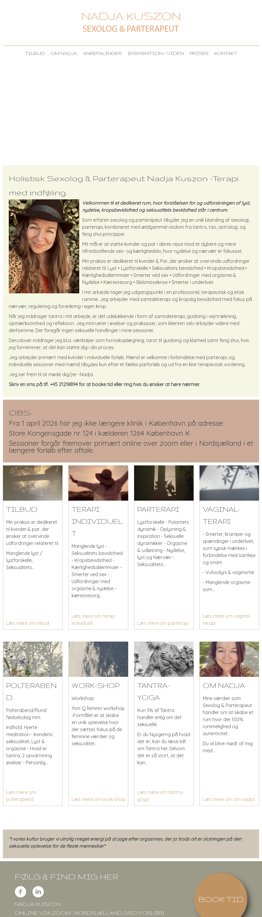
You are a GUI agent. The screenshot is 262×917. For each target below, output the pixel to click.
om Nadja (64, 53)
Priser (199, 53)
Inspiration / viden (156, 53)
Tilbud (35, 53)
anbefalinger (102, 53)
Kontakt (225, 53)
